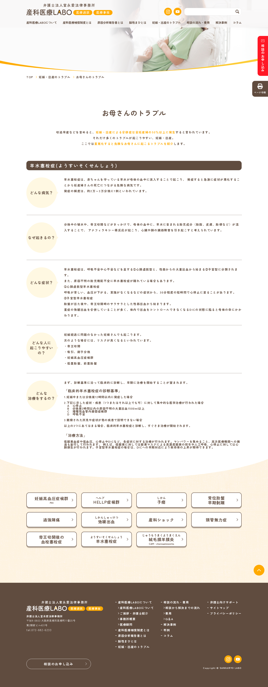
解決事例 (221, 22)
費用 (168, 613)
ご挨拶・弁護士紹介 (134, 613)
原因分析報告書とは (110, 22)
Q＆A (169, 618)
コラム (237, 22)
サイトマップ (219, 607)
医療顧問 (126, 624)
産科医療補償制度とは (77, 22)
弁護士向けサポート (224, 602)
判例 (167, 630)
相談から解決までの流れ (182, 607)
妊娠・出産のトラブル (166, 22)
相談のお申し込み (59, 663)
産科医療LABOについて (137, 607)
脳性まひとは (137, 22)
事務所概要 (128, 618)
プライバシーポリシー (226, 613)
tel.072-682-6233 (39, 630)
